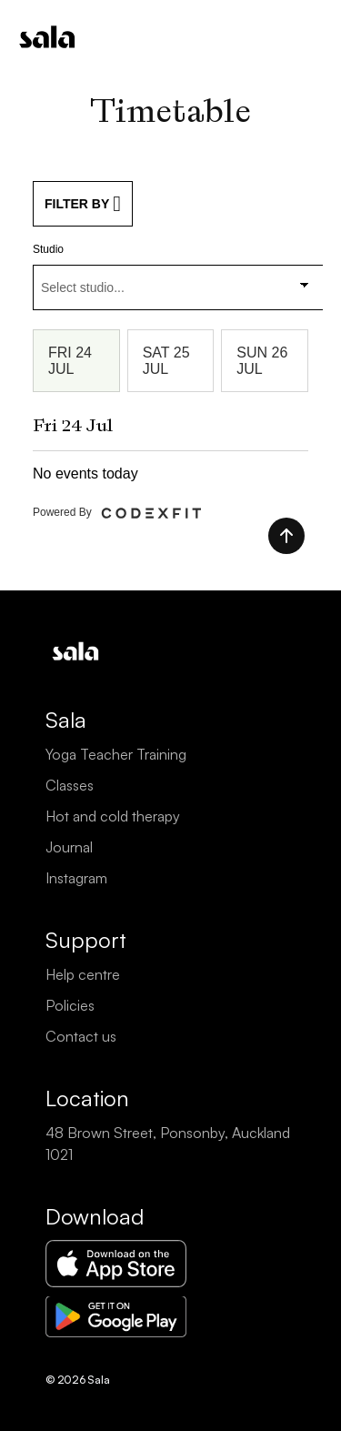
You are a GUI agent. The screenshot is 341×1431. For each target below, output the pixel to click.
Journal (69, 847)
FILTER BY (83, 204)
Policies (70, 1005)
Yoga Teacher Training (115, 754)
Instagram (76, 878)
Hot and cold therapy (112, 816)
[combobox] (178, 287)
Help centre (82, 974)
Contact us (80, 1036)
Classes (69, 785)
